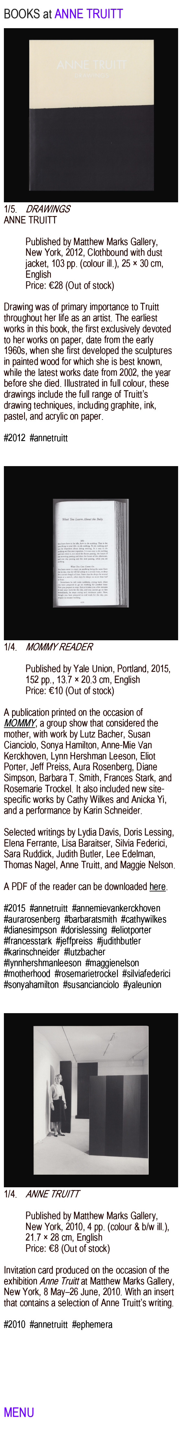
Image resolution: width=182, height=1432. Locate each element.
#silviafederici (146, 973)
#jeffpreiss (74, 941)
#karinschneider (32, 952)
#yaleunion (142, 984)
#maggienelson (112, 963)
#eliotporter (131, 930)
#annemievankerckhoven (116, 908)
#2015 (15, 908)
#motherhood (27, 973)
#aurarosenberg (32, 919)
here (158, 886)
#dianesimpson (30, 930)
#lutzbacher (84, 952)
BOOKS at (28, 13)
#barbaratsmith (90, 919)
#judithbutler (119, 941)
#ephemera (92, 1324)
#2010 (15, 1324)
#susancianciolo (91, 984)
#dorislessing (84, 930)
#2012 (15, 438)
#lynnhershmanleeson (42, 963)
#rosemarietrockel (86, 973)
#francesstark (28, 941)
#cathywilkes (143, 919)
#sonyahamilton (31, 984)
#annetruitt (49, 438)
